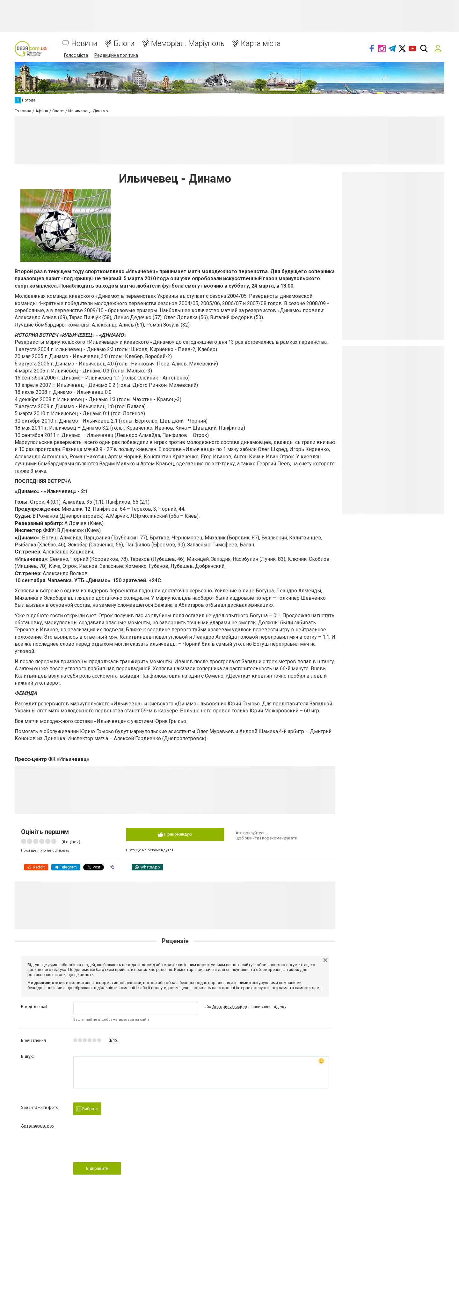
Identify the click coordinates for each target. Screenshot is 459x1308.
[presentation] (121, 1147)
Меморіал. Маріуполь (187, 43)
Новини (84, 43)
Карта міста (261, 43)
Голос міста (76, 55)
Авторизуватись (37, 1125)
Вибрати (87, 1109)
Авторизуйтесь (251, 833)
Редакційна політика (116, 55)
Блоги (124, 43)
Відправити (97, 1168)
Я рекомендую (175, 834)
